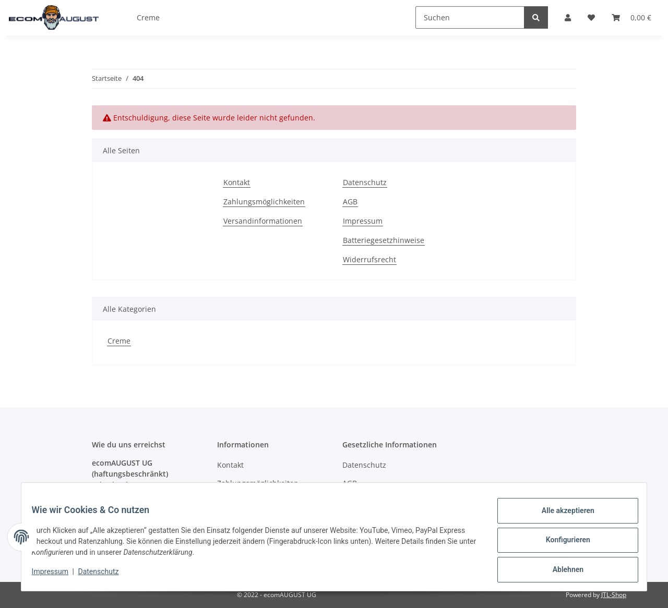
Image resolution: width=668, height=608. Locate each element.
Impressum (363, 221)
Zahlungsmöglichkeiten (264, 201)
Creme (119, 341)
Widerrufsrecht (369, 259)
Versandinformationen (262, 221)
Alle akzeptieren (561, 517)
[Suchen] (469, 17)
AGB (350, 201)
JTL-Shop (613, 594)
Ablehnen (561, 571)
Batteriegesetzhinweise (383, 240)
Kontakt (236, 182)
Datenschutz (365, 182)
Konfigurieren (561, 544)
